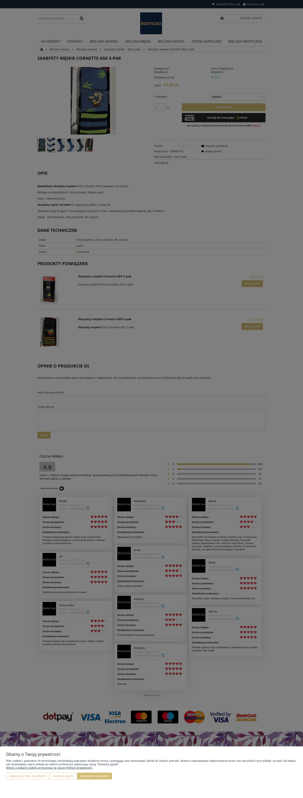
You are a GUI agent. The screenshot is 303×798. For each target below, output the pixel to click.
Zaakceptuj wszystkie (94, 776)
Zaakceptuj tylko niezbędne (27, 776)
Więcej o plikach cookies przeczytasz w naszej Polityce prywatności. (49, 768)
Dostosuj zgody (63, 776)
